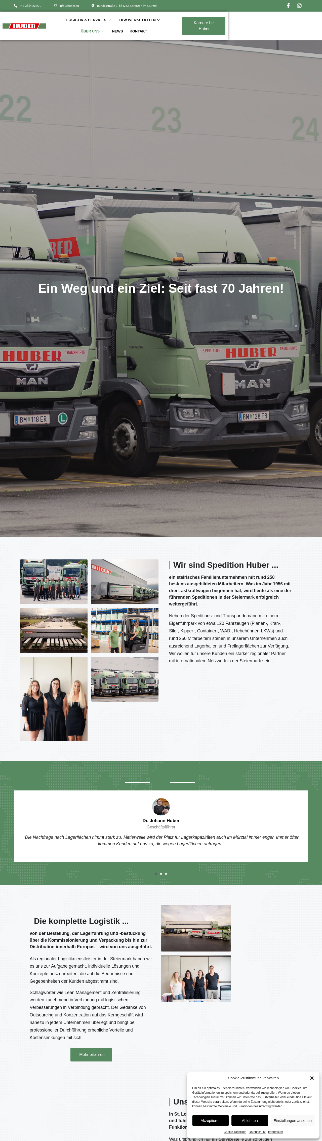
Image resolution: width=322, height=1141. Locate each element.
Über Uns (190, 25)
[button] (311, 1078)
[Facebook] (288, 6)
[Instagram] (299, 6)
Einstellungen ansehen (292, 1120)
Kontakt (233, 25)
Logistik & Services (102, 25)
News (214, 25)
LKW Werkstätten (151, 25)
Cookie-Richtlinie (235, 1132)
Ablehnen (250, 1120)
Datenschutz (257, 1132)
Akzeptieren (210, 1120)
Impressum (275, 1132)
